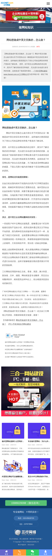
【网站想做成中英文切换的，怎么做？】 (19, 54)
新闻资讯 (15, 46)
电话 (19, 552)
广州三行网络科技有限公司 (30, 542)
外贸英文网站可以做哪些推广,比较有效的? (18, 349)
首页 (6, 552)
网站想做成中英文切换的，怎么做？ (19, 127)
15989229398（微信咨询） (26, 503)
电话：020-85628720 (26, 518)
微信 (32, 552)
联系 (45, 552)
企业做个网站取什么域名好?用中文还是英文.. (19, 357)
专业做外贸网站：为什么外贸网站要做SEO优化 (39, 441)
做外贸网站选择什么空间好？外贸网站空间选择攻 (13, 441)
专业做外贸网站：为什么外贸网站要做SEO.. (19, 346)
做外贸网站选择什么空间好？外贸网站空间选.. (20, 342)
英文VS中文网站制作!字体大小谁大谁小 (18, 353)
